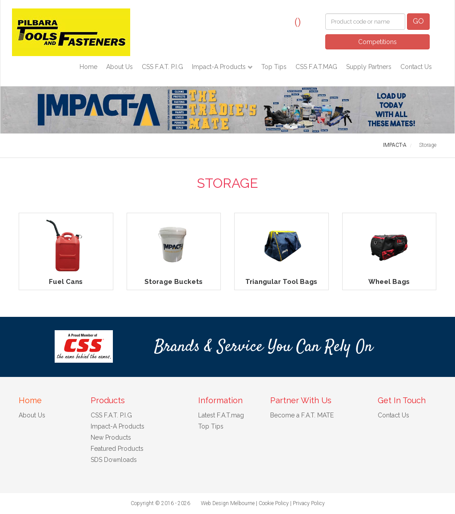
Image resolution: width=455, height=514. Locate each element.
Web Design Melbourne (228, 503)
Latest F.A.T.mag (221, 415)
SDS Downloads (114, 459)
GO (418, 21)
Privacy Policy (309, 503)
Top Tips (274, 66)
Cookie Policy (274, 503)
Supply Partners (368, 66)
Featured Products (117, 448)
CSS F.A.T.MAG (316, 66)
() (298, 21)
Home (88, 66)
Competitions (377, 41)
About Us (119, 66)
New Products (111, 437)
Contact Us (416, 66)
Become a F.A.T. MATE (302, 415)
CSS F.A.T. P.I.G (162, 66)
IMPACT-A (395, 145)
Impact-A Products (219, 66)
